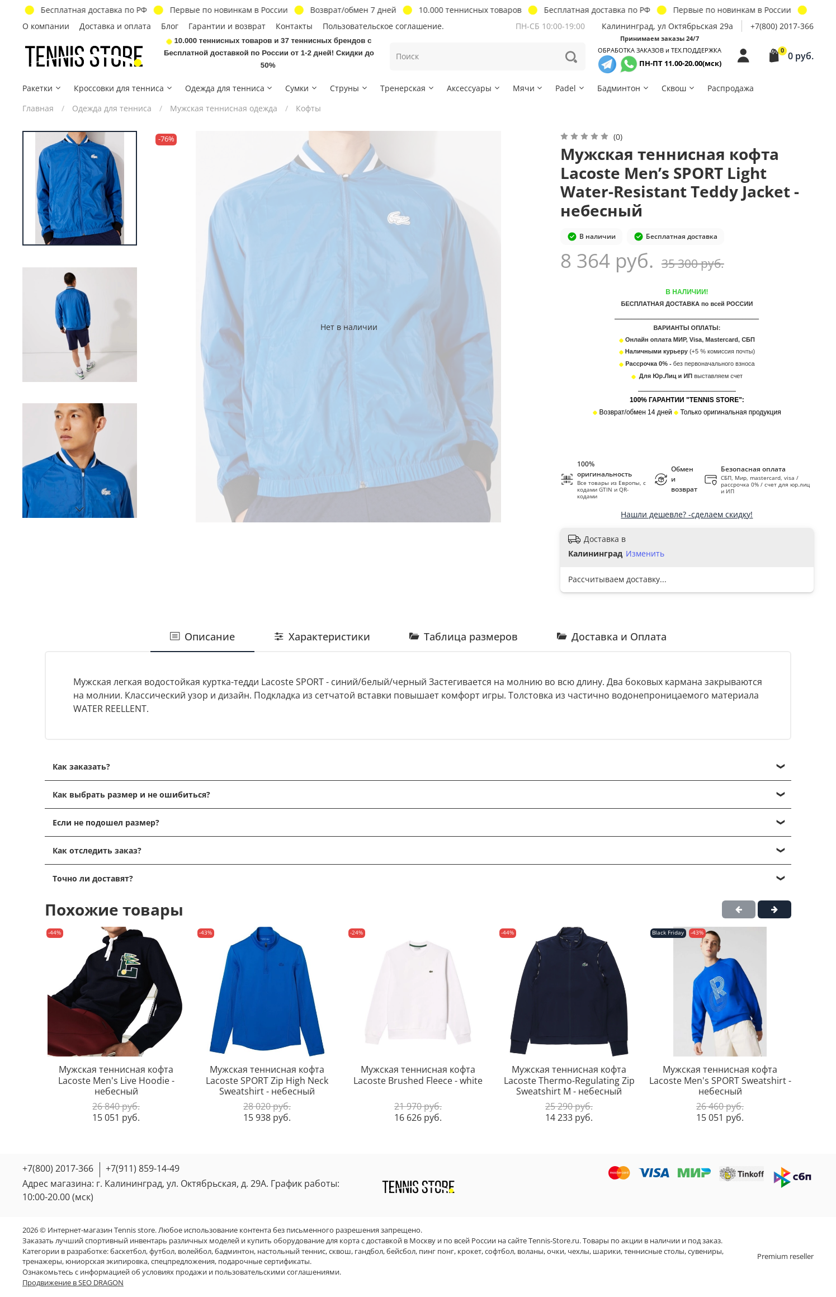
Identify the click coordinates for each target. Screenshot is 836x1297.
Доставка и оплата (115, 26)
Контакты (294, 26)
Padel (570, 88)
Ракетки (42, 88)
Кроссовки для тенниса (123, 88)
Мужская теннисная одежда (223, 108)
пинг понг (436, 1251)
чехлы (578, 1251)
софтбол (499, 1251)
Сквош (679, 88)
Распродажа (730, 88)
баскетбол (128, 1251)
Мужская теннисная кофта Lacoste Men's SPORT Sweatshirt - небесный (720, 1080)
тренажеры (42, 1261)
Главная (38, 108)
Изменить (645, 554)
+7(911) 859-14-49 (143, 1168)
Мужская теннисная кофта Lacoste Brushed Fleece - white (418, 1075)
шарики (607, 1251)
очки (555, 1251)
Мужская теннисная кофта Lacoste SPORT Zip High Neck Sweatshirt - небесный (267, 1080)
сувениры (705, 1251)
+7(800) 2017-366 (782, 26)
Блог (169, 26)
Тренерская (407, 88)
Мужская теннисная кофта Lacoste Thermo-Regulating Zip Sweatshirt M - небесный (569, 1080)
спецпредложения (183, 1261)
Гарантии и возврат (227, 26)
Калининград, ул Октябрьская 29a (667, 26)
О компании (45, 26)
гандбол (369, 1251)
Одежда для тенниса (229, 88)
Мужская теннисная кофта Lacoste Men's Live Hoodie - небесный (116, 1080)
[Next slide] (80, 509)
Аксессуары (474, 88)
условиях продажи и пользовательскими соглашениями (240, 1272)
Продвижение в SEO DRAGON (73, 1282)
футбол (161, 1251)
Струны (349, 88)
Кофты (308, 108)
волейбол (194, 1251)
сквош (340, 1251)
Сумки (301, 88)
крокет (469, 1251)
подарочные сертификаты (264, 1261)
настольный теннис (291, 1251)
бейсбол (400, 1251)
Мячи (528, 88)
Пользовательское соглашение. (383, 26)
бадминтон (234, 1251)
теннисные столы (654, 1251)
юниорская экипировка (106, 1261)
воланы (530, 1251)
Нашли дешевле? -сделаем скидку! (687, 514)
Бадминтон (623, 88)
